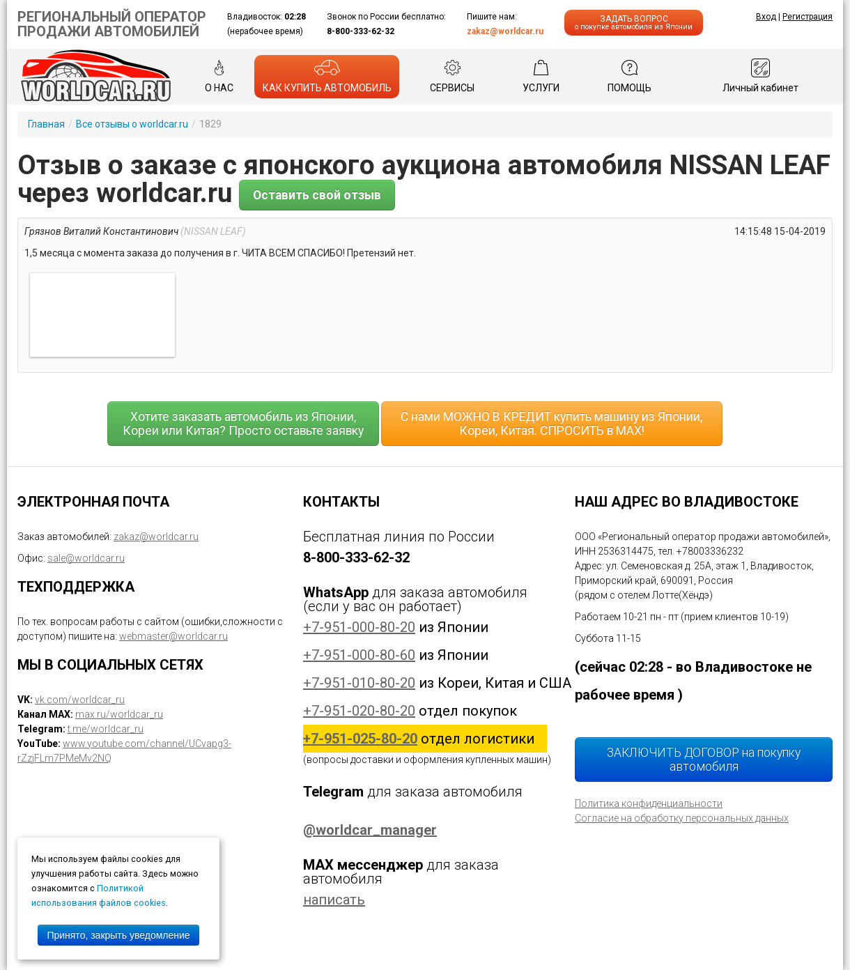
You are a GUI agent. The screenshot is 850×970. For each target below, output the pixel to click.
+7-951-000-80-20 (359, 627)
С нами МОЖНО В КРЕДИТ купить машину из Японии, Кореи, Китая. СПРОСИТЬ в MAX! (551, 424)
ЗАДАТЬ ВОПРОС (634, 22)
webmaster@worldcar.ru (173, 636)
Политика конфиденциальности (648, 803)
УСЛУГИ (541, 76)
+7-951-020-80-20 (359, 710)
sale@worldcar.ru (86, 558)
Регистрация (807, 17)
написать (334, 899)
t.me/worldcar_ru (106, 728)
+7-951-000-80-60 (359, 655)
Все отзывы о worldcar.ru (132, 124)
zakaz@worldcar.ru (505, 31)
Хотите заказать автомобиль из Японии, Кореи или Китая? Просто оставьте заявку (243, 424)
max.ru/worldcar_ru (119, 714)
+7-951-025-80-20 (360, 738)
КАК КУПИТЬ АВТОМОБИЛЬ (327, 76)
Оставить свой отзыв (317, 195)
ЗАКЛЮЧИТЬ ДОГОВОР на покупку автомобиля (704, 759)
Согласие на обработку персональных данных (682, 818)
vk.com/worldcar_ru (80, 699)
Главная (46, 124)
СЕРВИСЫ (452, 76)
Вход (766, 17)
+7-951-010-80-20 (359, 683)
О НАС (219, 76)
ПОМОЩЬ (629, 76)
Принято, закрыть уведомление (118, 935)
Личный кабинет (760, 76)
